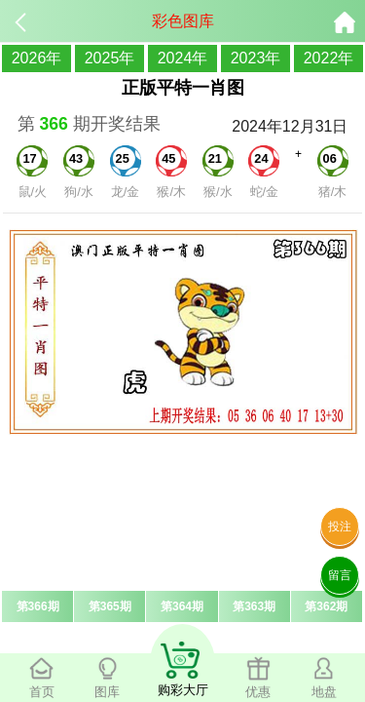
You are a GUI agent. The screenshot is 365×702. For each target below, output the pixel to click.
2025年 (110, 58)
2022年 (329, 58)
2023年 (256, 58)
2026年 (37, 58)
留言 (339, 575)
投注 (339, 526)
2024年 (183, 58)
